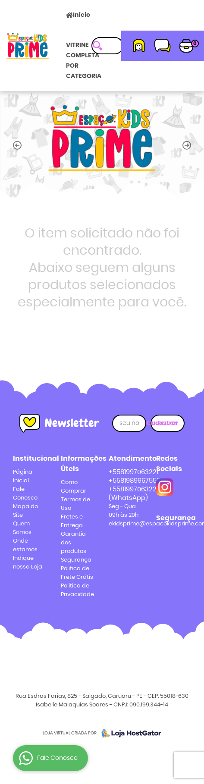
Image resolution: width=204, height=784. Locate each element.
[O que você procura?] (97, 45)
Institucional (30, 458)
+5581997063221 (133, 472)
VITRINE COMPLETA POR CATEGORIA (83, 60)
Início (81, 15)
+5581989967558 (134, 481)
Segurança (76, 560)
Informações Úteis (78, 463)
